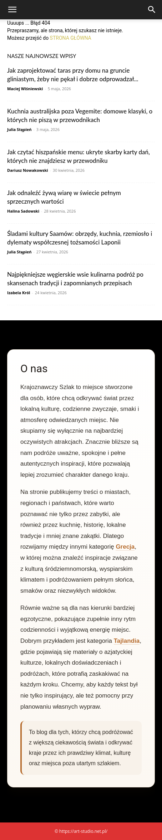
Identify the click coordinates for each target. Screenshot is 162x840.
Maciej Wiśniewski (25, 88)
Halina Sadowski (23, 211)
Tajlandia (127, 640)
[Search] (152, 9)
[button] (12, 9)
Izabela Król (18, 292)
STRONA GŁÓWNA (70, 38)
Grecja (125, 546)
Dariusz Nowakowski (27, 170)
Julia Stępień (19, 129)
